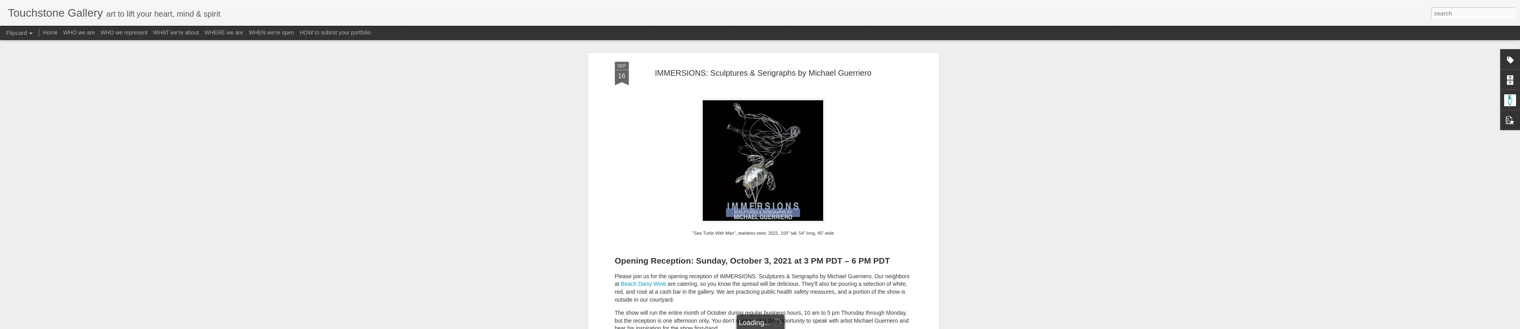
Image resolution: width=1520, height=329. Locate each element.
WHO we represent (124, 32)
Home (50, 32)
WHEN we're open (271, 32)
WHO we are (79, 32)
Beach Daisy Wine (643, 137)
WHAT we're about (176, 32)
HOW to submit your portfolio (335, 32)
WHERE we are (223, 32)
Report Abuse (808, 324)
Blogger (785, 324)
